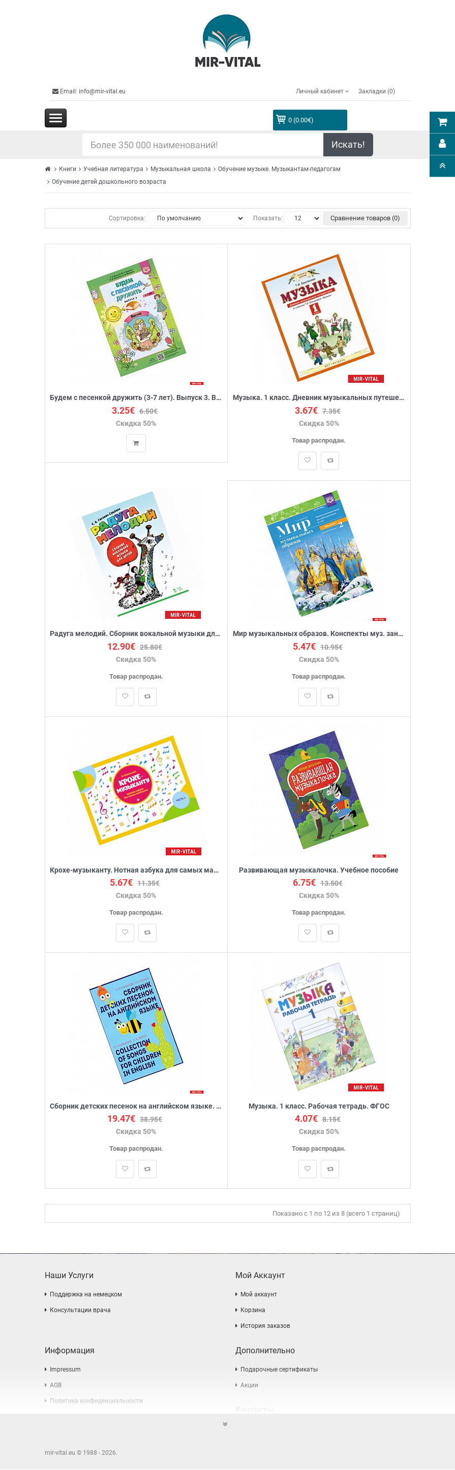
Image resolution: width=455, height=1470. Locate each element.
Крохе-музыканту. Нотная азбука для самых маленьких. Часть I (136, 870)
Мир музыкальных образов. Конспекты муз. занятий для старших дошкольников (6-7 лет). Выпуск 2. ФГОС (319, 634)
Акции (249, 1385)
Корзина (252, 1310)
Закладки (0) (376, 91)
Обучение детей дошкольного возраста (109, 181)
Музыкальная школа (180, 169)
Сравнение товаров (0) (365, 218)
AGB (56, 1385)
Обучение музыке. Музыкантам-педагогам (279, 169)
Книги (67, 169)
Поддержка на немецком (86, 1294)
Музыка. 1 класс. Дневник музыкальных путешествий (319, 398)
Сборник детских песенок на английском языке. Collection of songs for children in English (136, 1107)
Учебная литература (113, 169)
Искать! (348, 144)
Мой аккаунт (258, 1294)
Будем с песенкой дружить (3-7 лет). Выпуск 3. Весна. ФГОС (136, 398)
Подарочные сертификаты (279, 1370)
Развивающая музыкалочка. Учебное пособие (319, 870)
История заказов (265, 1326)
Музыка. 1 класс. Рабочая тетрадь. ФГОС (319, 1107)
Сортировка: (127, 218)
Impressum (65, 1370)
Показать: (268, 218)
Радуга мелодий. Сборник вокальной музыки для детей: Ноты (136, 634)
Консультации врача (80, 1310)
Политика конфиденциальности (96, 1401)
